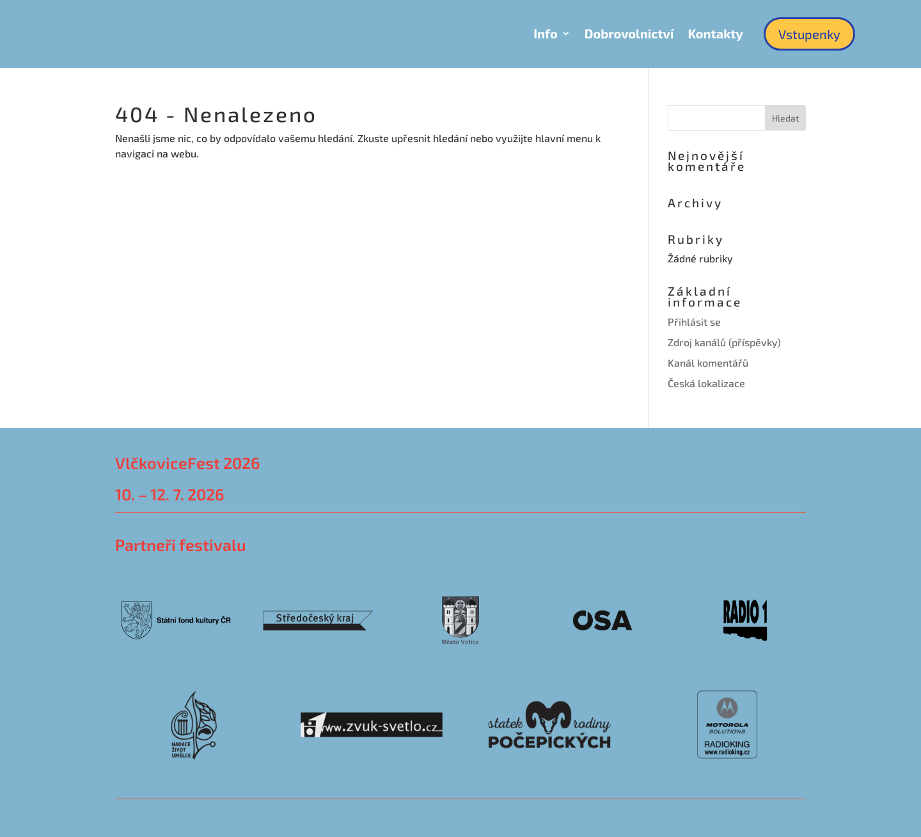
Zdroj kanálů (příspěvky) (724, 342)
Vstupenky (809, 34)
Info (545, 33)
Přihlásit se (694, 321)
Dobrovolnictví (629, 33)
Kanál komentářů (708, 362)
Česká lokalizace (706, 383)
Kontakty (715, 33)
